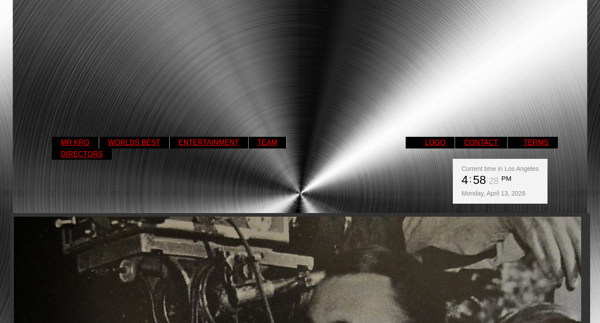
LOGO (435, 142)
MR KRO (75, 142)
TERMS (536, 142)
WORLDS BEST (134, 142)
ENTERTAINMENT (209, 142)
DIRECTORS (82, 154)
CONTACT (481, 142)
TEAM (267, 142)
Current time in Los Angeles (500, 168)
